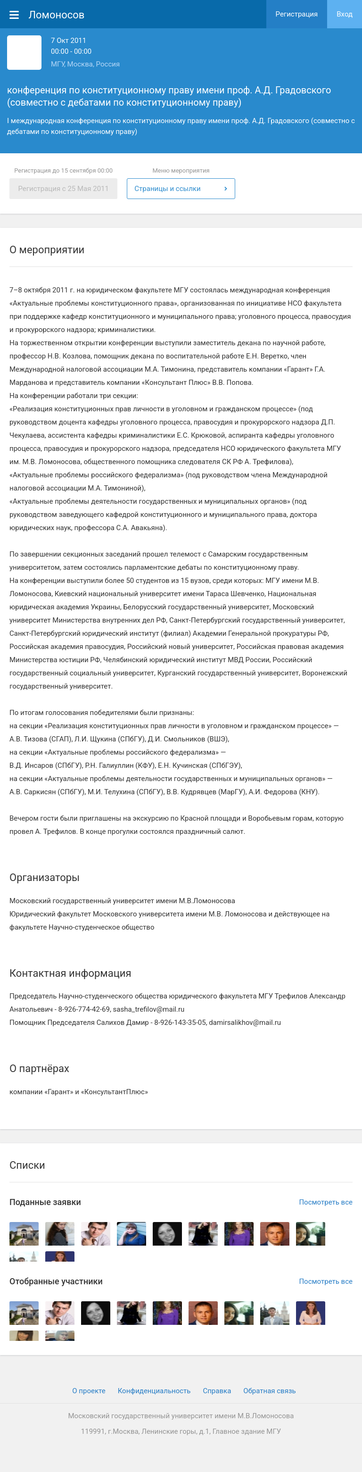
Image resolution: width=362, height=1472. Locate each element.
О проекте (88, 1391)
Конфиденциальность (154, 1391)
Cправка (217, 1391)
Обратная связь (269, 1391)
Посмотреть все (326, 1202)
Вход (345, 14)
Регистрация (297, 14)
